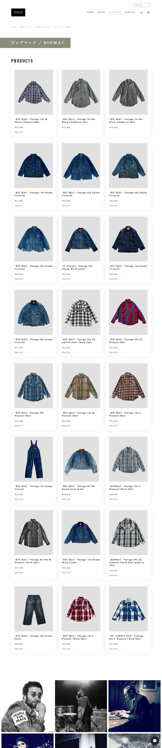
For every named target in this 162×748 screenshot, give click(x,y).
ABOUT (101, 12)
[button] (27, 718)
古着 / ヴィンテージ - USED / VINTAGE (35, 27)
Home (13, 27)
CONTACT (130, 12)
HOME (90, 12)
